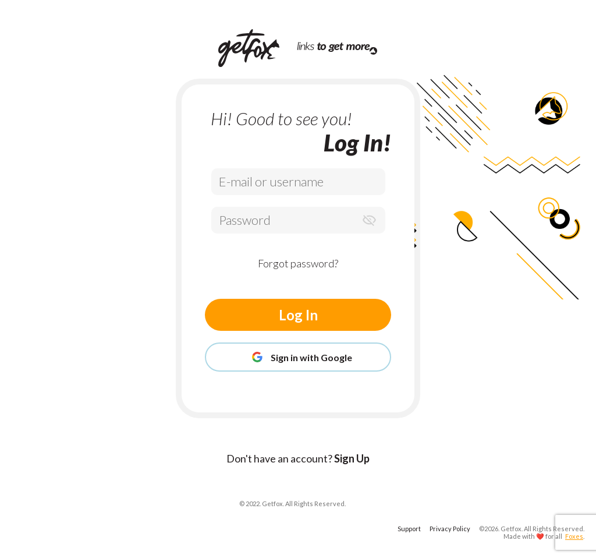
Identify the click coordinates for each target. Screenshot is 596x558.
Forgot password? (298, 263)
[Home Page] (257, 48)
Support (409, 528)
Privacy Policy (450, 528)
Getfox (511, 528)
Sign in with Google (298, 357)
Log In (298, 314)
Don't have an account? (298, 458)
